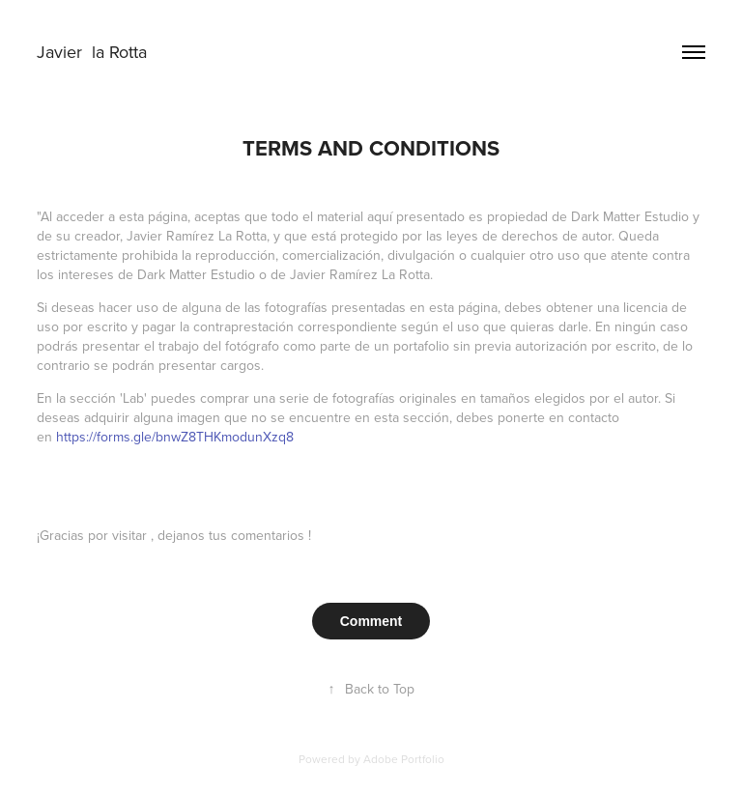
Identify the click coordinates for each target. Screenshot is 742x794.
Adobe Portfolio (403, 759)
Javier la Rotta (94, 52)
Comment (371, 621)
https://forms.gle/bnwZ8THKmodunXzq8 (175, 436)
